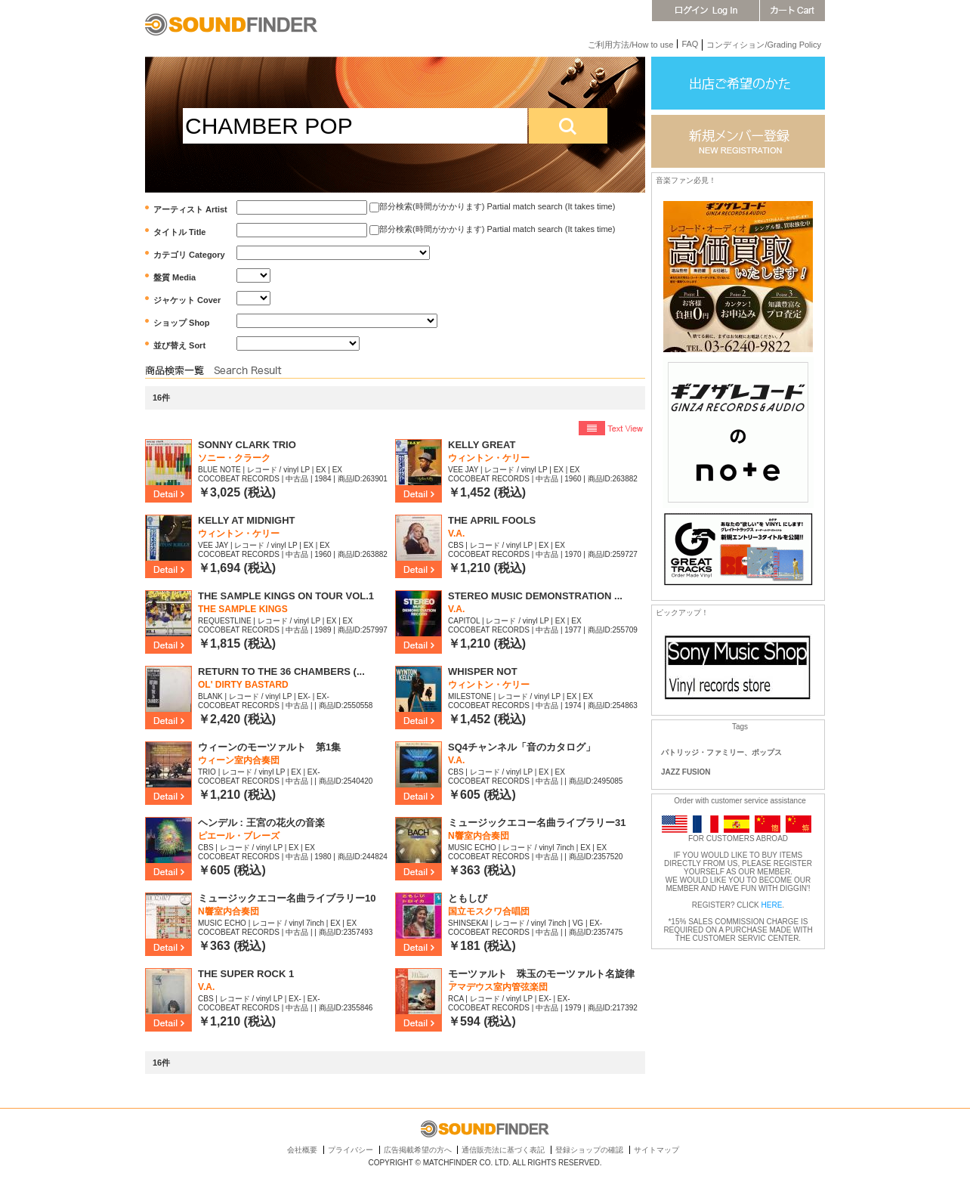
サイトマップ (656, 1150)
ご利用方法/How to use (630, 44)
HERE (772, 905)
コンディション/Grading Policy (763, 44)
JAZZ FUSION (686, 772)
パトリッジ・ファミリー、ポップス (721, 752)
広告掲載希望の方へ (418, 1150)
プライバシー (350, 1150)
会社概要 (302, 1150)
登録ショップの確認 (589, 1150)
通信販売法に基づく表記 (503, 1150)
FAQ (689, 43)
